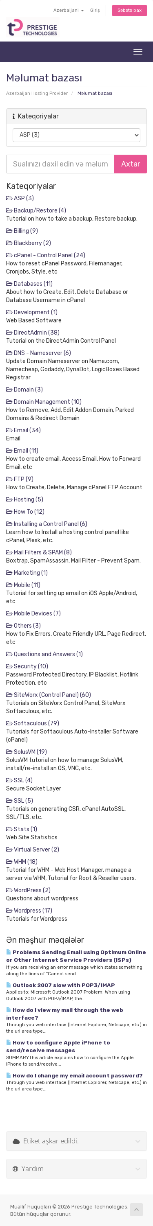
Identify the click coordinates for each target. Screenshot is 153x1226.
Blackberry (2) (28, 243)
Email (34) (23, 430)
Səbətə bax (130, 10)
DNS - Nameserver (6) (38, 353)
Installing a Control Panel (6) (46, 524)
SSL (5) (19, 800)
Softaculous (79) (32, 723)
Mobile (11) (23, 585)
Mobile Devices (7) (33, 613)
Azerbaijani (68, 10)
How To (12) (25, 511)
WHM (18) (22, 861)
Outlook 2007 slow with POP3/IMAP (60, 985)
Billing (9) (22, 231)
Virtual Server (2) (32, 849)
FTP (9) (19, 479)
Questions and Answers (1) (44, 654)
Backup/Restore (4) (36, 210)
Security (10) (27, 666)
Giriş (95, 10)
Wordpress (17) (29, 910)
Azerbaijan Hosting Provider (37, 93)
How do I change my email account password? (74, 1075)
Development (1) (32, 312)
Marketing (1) (27, 572)
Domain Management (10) (44, 401)
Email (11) (22, 450)
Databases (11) (29, 283)
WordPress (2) (28, 890)
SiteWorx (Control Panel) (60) (48, 695)
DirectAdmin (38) (33, 332)
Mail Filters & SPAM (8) (39, 552)
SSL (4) (19, 780)
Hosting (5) (24, 499)
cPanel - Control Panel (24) (45, 255)
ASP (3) (20, 198)
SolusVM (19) (26, 752)
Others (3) (23, 625)
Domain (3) (24, 389)
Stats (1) (21, 829)
